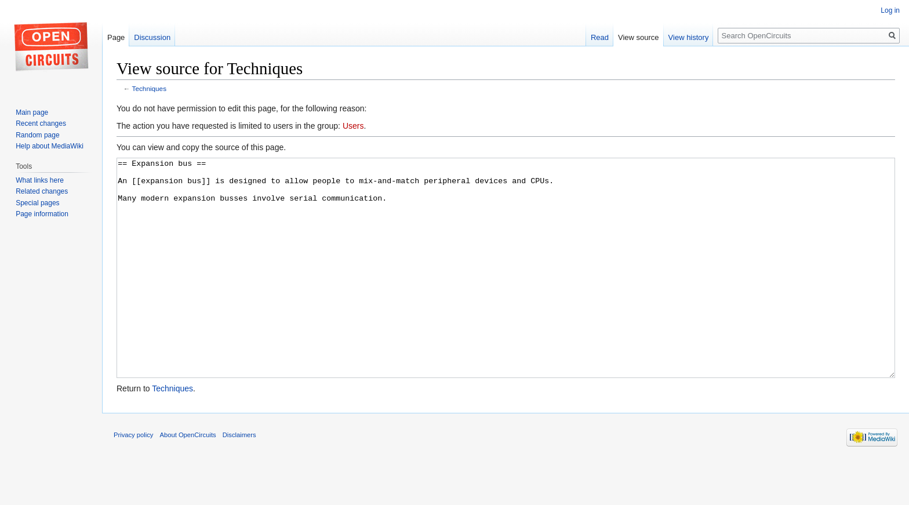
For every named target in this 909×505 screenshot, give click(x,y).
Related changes (42, 191)
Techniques (149, 88)
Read (600, 37)
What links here (40, 180)
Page (116, 37)
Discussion (152, 37)
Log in (890, 10)
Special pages (37, 203)
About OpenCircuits (188, 478)
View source (638, 37)
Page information (42, 214)
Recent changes (41, 123)
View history (688, 37)
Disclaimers (239, 478)
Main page (32, 112)
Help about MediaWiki (49, 146)
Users (353, 125)
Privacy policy (133, 478)
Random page (37, 135)
